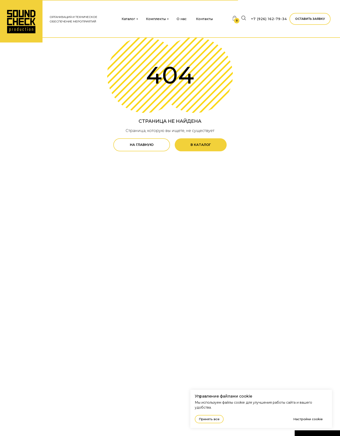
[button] (310, 19)
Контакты (204, 19)
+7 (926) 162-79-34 (269, 19)
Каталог (128, 19)
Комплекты (156, 19)
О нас (182, 19)
